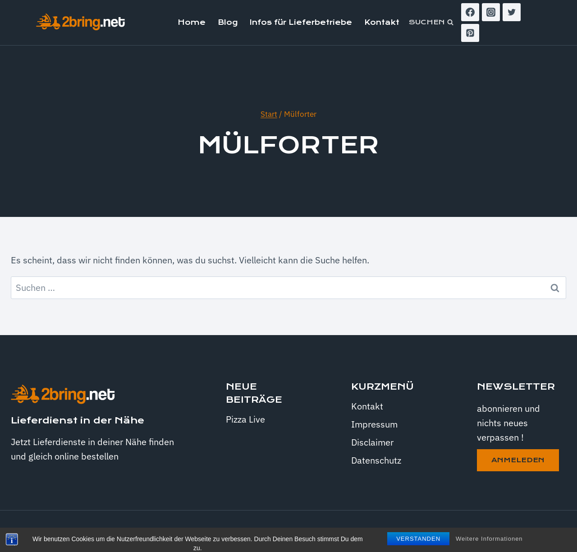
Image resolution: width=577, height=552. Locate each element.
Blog (228, 22)
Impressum (374, 424)
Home (192, 22)
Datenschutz (376, 460)
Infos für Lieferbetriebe (301, 22)
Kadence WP (449, 531)
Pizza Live (245, 419)
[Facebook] (470, 12)
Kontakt (381, 22)
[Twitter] (512, 12)
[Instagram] (491, 12)
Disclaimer (372, 442)
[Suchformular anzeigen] (431, 22)
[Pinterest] (470, 33)
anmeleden (518, 460)
